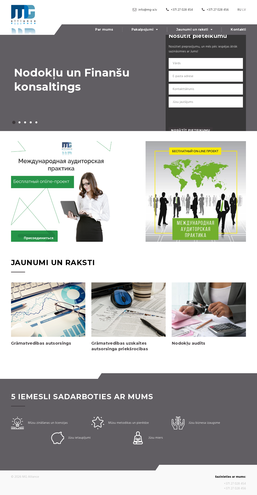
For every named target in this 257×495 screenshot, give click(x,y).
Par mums (104, 29)
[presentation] (199, 117)
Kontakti (238, 29)
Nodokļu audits (188, 343)
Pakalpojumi (143, 29)
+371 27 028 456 (218, 9)
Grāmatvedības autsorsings (41, 343)
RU (239, 9)
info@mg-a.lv (148, 9)
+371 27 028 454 (182, 9)
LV (244, 9)
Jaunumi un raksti (192, 29)
